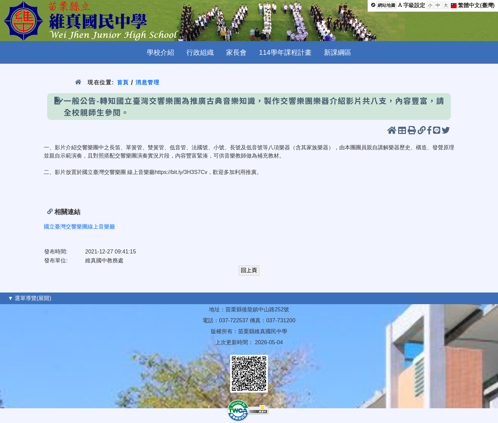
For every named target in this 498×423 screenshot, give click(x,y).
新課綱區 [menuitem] (337, 52)
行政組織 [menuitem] (200, 52)
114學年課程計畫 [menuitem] (285, 52)
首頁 (123, 82)
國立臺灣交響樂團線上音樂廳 (79, 226)
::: (4, 298)
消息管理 (147, 82)
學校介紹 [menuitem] (160, 52)
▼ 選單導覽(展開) (29, 298)
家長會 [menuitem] (236, 52)
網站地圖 (386, 5)
